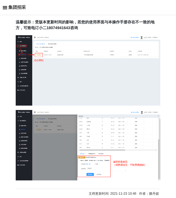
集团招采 (17, 7)
